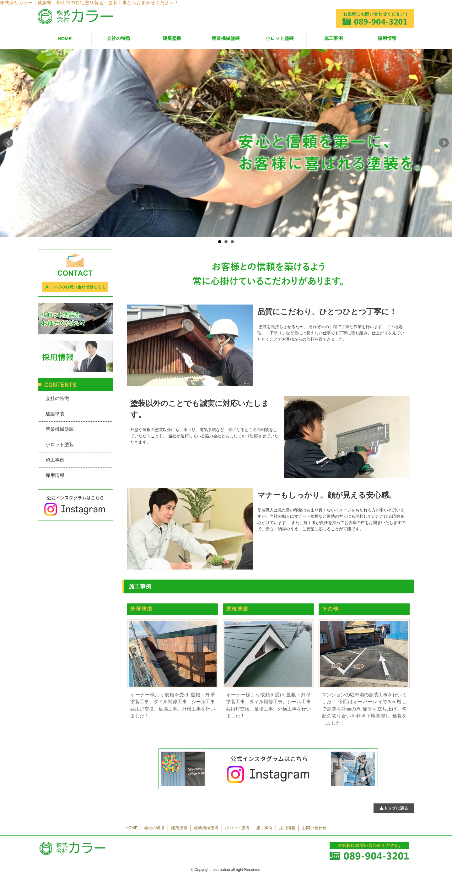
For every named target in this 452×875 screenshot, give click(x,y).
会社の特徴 (118, 38)
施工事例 (333, 38)
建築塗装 (172, 38)
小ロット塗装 (280, 38)
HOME (65, 38)
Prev (8, 143)
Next (444, 143)
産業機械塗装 (226, 38)
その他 (330, 609)
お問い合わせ (314, 827)
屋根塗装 (237, 609)
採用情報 (387, 38)
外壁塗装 (141, 609)
